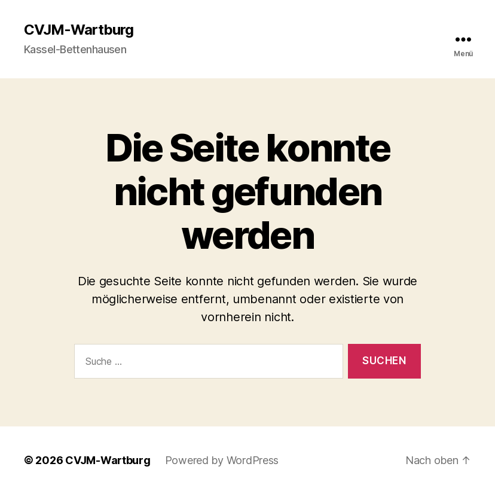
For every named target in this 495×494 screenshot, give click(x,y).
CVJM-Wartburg (78, 30)
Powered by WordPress (222, 460)
